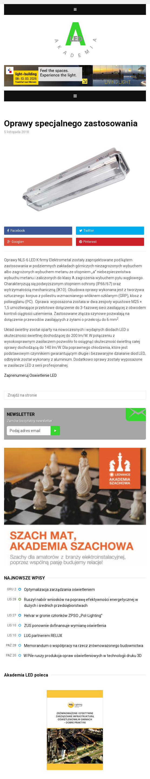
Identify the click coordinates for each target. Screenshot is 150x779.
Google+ (15, 242)
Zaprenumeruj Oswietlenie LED (30, 375)
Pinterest (88, 242)
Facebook (16, 231)
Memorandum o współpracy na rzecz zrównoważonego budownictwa (83, 645)
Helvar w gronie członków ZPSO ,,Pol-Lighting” (63, 615)
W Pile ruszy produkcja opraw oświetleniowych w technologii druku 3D (83, 656)
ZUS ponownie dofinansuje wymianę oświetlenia (65, 625)
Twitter (86, 231)
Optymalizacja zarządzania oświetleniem (59, 589)
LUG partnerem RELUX (43, 635)
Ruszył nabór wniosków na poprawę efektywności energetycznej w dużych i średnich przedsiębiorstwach (81, 602)
